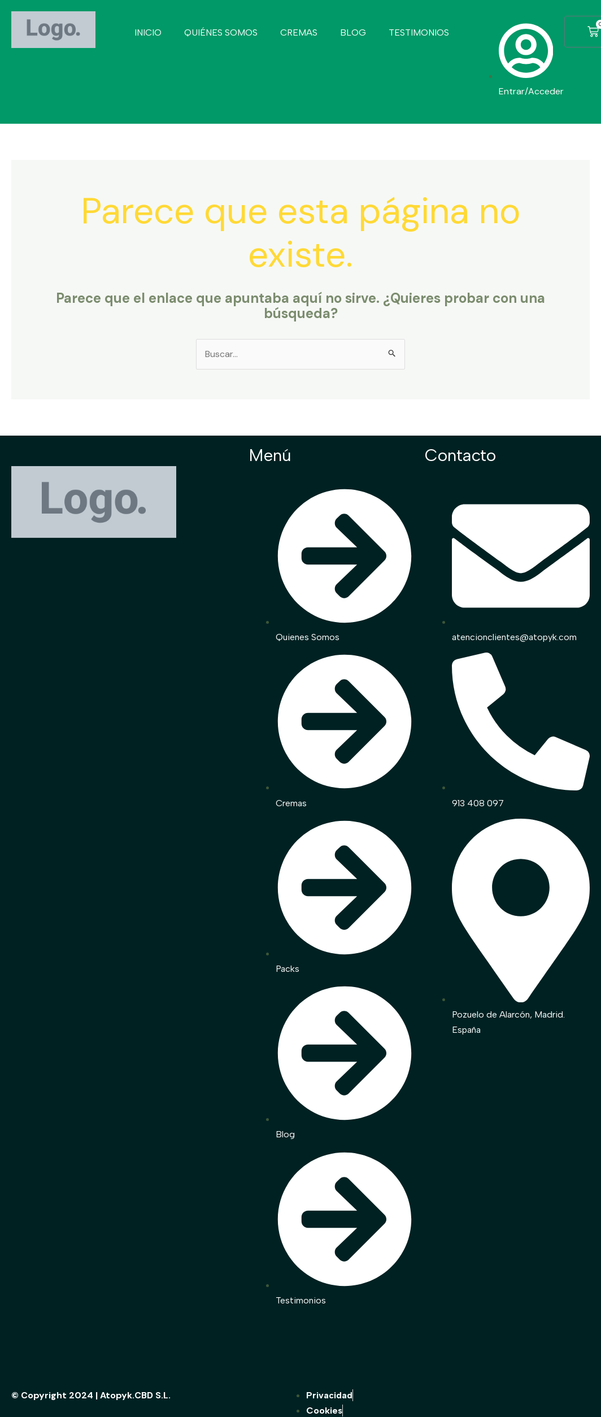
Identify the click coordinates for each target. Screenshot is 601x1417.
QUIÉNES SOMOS (221, 32)
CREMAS (298, 32)
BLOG (353, 32)
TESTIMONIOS (419, 32)
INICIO (148, 32)
